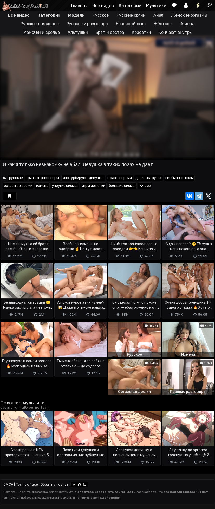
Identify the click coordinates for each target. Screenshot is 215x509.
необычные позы (179, 178)
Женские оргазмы (189, 15)
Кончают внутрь (175, 32)
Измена (186, 23)
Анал (158, 15)
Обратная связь (54, 484)
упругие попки (93, 185)
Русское (101, 15)
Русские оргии (131, 15)
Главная (79, 5)
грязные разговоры (43, 178)
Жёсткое (162, 23)
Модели (76, 15)
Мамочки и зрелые (41, 32)
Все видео (103, 5)
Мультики (156, 5)
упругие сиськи (65, 185)
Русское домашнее (39, 23)
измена (42, 185)
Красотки (141, 32)
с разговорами (119, 178)
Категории (130, 5)
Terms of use (27, 484)
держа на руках (148, 178)
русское (16, 178)
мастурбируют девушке (83, 178)
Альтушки (78, 32)
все (145, 185)
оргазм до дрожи (18, 185)
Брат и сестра (110, 32)
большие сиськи (122, 185)
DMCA (8, 484)
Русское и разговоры (87, 23)
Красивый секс (131, 23)
